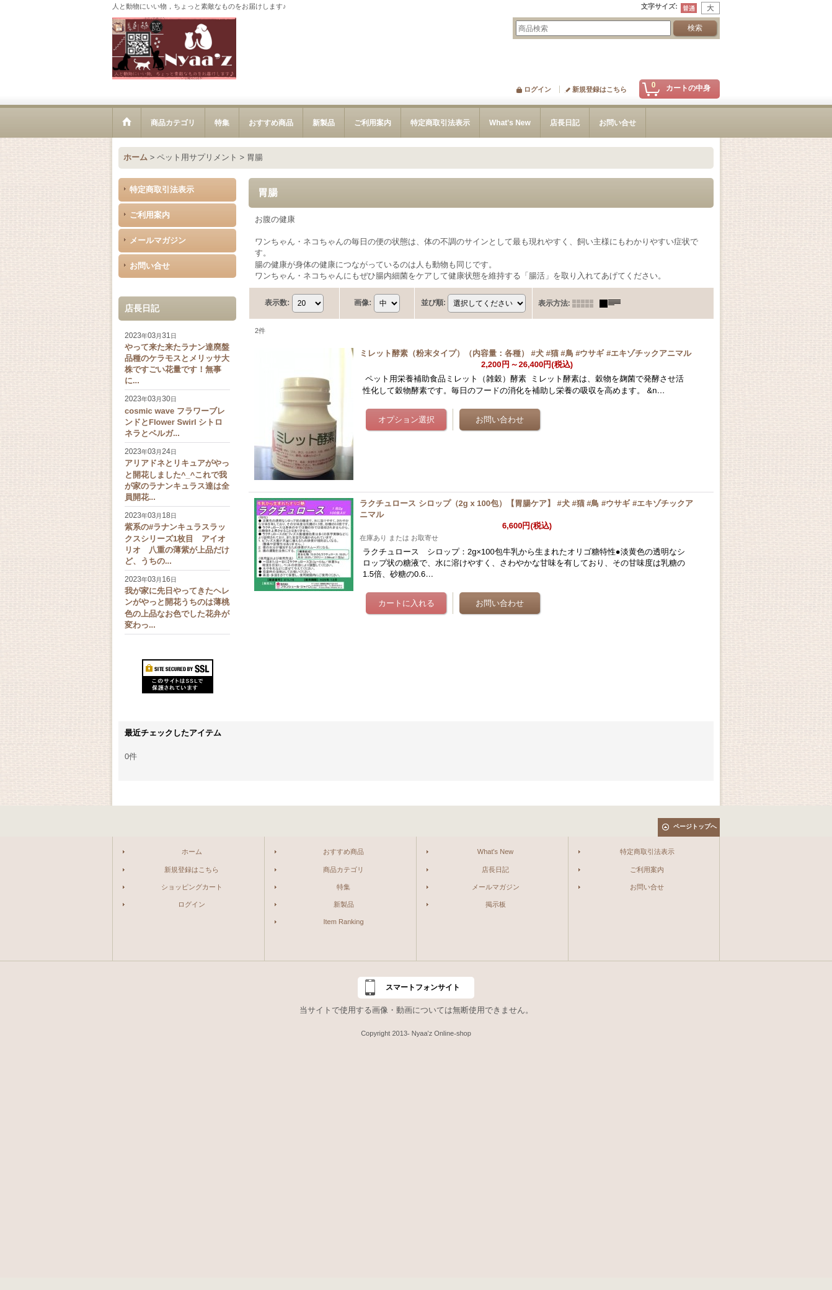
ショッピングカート (192, 887)
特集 (343, 887)
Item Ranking (343, 921)
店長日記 (495, 869)
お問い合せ (150, 265)
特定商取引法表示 (162, 189)
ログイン (537, 89)
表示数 (277, 302)
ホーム (192, 851)
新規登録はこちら (599, 89)
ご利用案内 (150, 215)
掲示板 (495, 904)
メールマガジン (158, 240)
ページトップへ (695, 826)
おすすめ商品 (343, 851)
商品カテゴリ (343, 869)
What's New (495, 851)
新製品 (344, 904)
